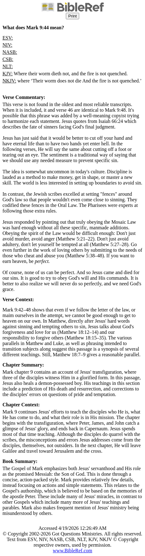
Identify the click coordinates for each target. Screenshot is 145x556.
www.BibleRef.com (72, 550)
